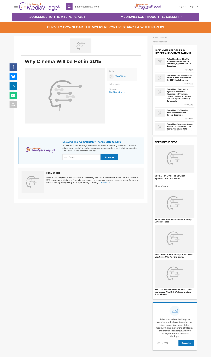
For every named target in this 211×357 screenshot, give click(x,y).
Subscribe (109, 157)
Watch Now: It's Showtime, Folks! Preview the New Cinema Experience (178, 112)
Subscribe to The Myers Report (57, 17)
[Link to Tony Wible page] (122, 76)
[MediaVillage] (39, 6)
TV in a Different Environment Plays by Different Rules (173, 220)
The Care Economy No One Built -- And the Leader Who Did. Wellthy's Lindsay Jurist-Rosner (173, 292)
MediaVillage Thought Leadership (151, 17)
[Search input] (92, 6)
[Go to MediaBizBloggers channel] (81, 45)
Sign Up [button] (194, 6)
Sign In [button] (182, 6)
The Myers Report (117, 92)
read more (105, 182)
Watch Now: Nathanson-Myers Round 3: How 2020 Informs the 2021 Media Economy (179, 77)
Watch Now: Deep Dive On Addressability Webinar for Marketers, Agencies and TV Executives (179, 62)
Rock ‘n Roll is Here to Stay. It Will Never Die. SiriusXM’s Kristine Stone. (174, 255)
